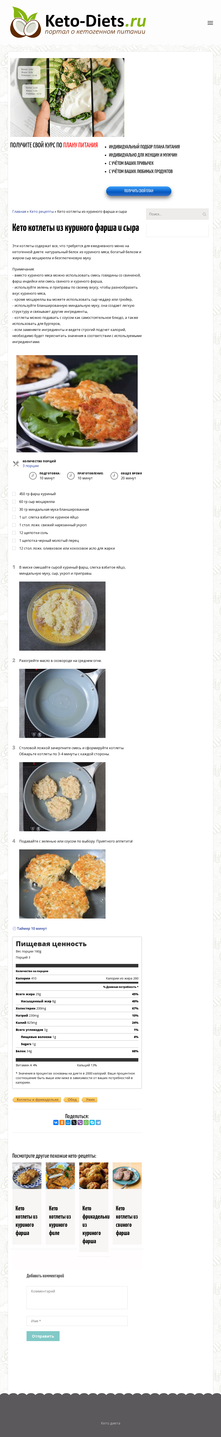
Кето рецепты (42, 211)
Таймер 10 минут (30, 928)
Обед (72, 1100)
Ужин (90, 1100)
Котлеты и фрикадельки (37, 1100)
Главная (19, 211)
